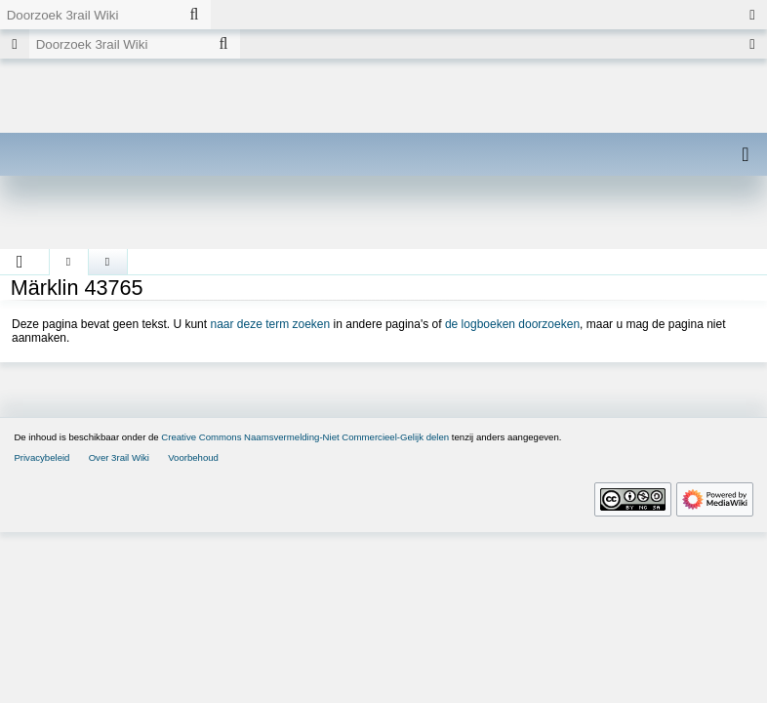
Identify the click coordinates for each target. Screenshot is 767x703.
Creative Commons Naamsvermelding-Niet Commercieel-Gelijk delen (305, 437)
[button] (20, 261)
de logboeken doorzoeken (512, 324)
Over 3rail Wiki (119, 457)
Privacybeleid (41, 457)
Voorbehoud (193, 457)
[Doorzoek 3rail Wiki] (89, 14)
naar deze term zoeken (270, 324)
